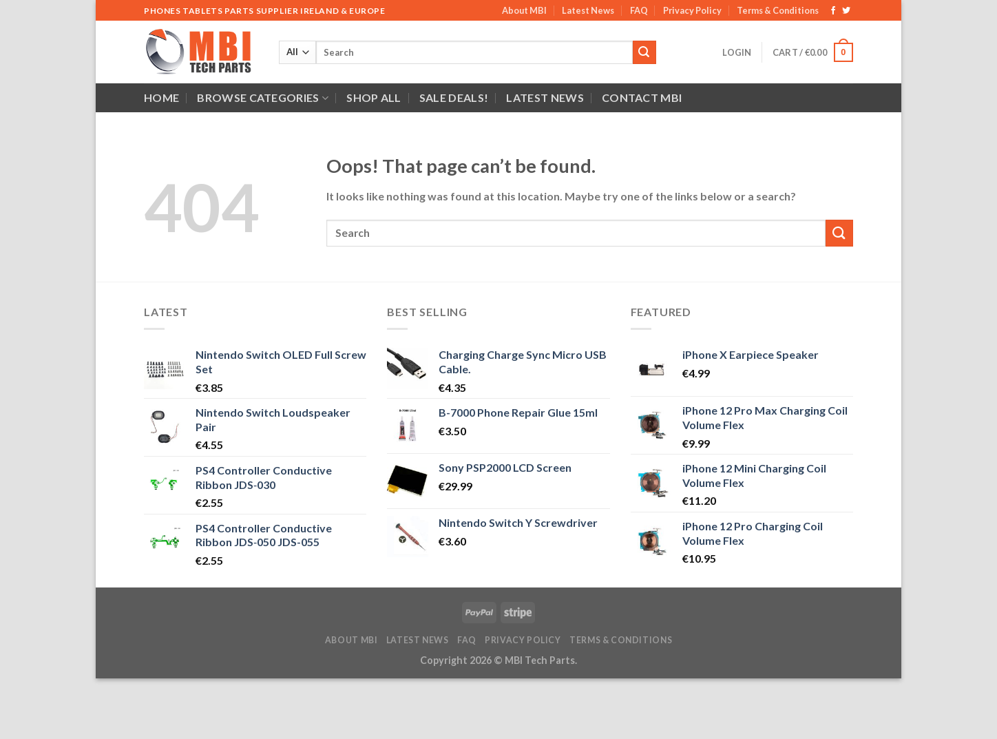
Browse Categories (262, 98)
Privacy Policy (692, 10)
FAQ (639, 10)
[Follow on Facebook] (833, 11)
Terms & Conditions (778, 10)
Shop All (373, 97)
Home (161, 97)
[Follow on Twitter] (846, 11)
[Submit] (644, 52)
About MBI (524, 10)
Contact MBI (642, 97)
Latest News (588, 10)
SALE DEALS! (454, 97)
